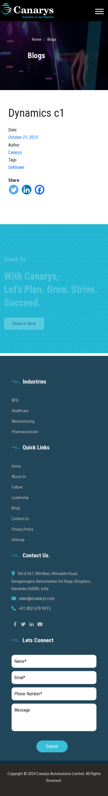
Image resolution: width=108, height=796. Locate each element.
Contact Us (20, 524)
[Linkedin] (26, 189)
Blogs (51, 39)
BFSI (15, 406)
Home (36, 39)
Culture (17, 492)
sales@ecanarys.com (37, 604)
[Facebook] (39, 189)
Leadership (20, 503)
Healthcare (20, 416)
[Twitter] (13, 189)
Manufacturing (23, 426)
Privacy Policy (22, 534)
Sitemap (18, 545)
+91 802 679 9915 (35, 614)
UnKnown (16, 167)
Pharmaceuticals (25, 437)
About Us (19, 482)
